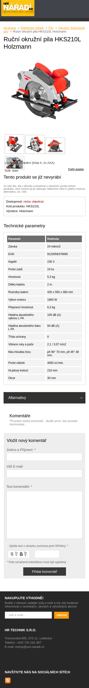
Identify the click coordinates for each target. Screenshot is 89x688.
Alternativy (17, 398)
